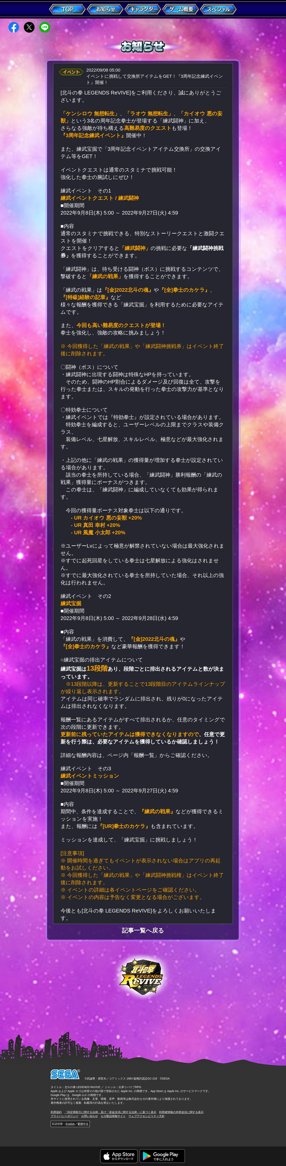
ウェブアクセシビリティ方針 (147, 1116)
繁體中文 (83, 1123)
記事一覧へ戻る (143, 931)
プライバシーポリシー (64, 1116)
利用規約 (56, 1112)
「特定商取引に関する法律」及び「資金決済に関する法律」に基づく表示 (110, 1112)
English (70, 1123)
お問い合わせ (89, 1116)
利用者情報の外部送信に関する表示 (181, 1112)
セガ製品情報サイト (113, 1116)
